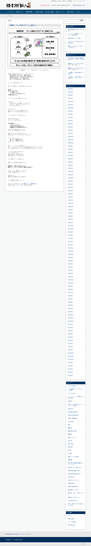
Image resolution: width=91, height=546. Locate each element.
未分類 (15, 183)
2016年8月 (70, 260)
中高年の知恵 (39, 11)
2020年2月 (70, 165)
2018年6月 (70, 213)
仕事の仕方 (70, 408)
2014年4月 (70, 340)
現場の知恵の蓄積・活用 (74, 470)
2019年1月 (70, 200)
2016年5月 (70, 270)
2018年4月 (70, 216)
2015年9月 (70, 286)
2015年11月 (70, 279)
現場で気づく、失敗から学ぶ (75, 467)
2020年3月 (70, 162)
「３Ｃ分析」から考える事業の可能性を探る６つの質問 (76, 58)
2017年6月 (70, 235)
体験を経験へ (29, 11)
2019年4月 (70, 190)
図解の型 (70, 428)
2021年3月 (70, 130)
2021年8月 (70, 114)
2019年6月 (70, 187)
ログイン (70, 515)
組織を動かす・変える (73, 489)
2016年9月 (70, 257)
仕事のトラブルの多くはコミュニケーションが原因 (76, 405)
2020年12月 (70, 136)
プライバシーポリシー (25, 534)
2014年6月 (70, 334)
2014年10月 (70, 321)
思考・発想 (70, 444)
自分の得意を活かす (72, 500)
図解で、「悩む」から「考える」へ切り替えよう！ (76, 46)
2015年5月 (70, 299)
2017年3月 (70, 241)
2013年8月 (70, 362)
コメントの (72, 522)
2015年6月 (70, 295)
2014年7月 (70, 330)
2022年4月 (70, 88)
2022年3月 (70, 92)
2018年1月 (70, 222)
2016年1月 (70, 276)
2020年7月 (70, 152)
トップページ (10, 11)
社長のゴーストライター (74, 480)
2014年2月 (70, 346)
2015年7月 (70, 292)
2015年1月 (70, 311)
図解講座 (70, 434)
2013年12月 (70, 353)
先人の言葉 (70, 421)
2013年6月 (70, 369)
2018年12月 (70, 203)
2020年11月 (70, 139)
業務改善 (70, 459)
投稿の (70, 518)
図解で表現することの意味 (74, 38)
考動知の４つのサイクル (74, 497)
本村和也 (82, 59)
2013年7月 (70, 365)
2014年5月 (70, 337)
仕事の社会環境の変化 (73, 415)
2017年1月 (70, 248)
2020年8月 (70, 149)
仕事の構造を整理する (73, 412)
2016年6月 (70, 267)
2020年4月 (70, 158)
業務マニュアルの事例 (73, 456)
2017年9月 (70, 232)
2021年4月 (70, 127)
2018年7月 (70, 209)
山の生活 (70, 440)
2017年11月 (70, 225)
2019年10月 (70, 178)
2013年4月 (70, 375)
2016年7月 (70, 263)
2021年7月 (70, 117)
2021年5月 (70, 123)
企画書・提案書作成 (72, 418)
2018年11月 (70, 206)
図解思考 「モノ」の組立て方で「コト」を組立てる (23, 25)
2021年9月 (70, 111)
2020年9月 (70, 146)
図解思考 (33, 183)
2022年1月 (70, 98)
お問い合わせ (70, 11)
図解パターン (27, 183)
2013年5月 (70, 372)
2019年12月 (70, 171)
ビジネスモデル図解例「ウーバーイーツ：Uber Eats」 (76, 34)
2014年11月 (70, 318)
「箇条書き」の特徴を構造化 (75, 72)
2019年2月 (70, 197)
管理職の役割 (71, 483)
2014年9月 (70, 324)
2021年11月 (70, 104)
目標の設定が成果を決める (74, 473)
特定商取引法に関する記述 (12, 534)
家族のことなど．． (72, 437)
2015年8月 (70, 289)
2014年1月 (70, 349)
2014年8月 (70, 327)
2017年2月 (70, 244)
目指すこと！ (20, 11)
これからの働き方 (72, 385)
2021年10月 (70, 108)
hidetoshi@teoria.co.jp (79, 5)
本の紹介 (70, 453)
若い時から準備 (49, 11)
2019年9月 (70, 181)
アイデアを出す (71, 393)
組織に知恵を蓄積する (73, 486)
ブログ (78, 11)
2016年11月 (70, 251)
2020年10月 (70, 143)
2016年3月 (70, 273)
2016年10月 (70, 254)
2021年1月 (70, 133)
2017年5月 (70, 238)
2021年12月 (70, 101)
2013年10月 (70, 359)
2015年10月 (70, 283)
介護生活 (70, 401)
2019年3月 (70, 194)
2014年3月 (70, 343)
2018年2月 (70, 219)
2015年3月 (70, 305)
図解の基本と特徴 (72, 431)
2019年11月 (70, 174)
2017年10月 (70, 229)
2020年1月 (70, 168)
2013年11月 (70, 356)
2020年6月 (70, 155)
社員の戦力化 (71, 477)
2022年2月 (70, 95)
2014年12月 (70, 315)
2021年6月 (70, 120)
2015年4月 (70, 302)
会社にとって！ (60, 11)
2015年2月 (70, 308)
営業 (69, 424)
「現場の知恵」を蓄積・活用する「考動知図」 (18, 5)
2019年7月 (70, 184)
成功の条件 (70, 447)
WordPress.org (71, 525)
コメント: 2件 (19, 185)
